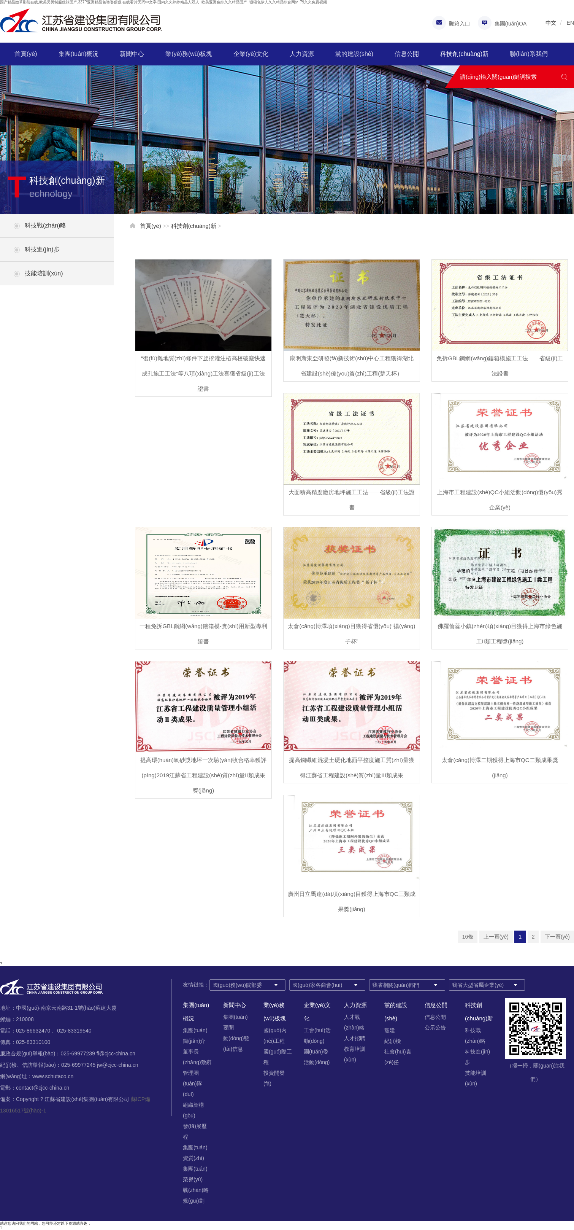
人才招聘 (354, 1038)
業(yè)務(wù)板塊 (188, 54)
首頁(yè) (25, 54)
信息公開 (407, 54)
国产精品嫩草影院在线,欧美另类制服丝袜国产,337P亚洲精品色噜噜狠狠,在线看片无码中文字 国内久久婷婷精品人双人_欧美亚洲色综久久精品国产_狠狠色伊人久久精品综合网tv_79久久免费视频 (163, 2)
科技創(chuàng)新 (464, 54)
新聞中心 (132, 54)
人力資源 (302, 54)
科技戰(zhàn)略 (45, 225)
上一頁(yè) (496, 937)
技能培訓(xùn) (44, 273)
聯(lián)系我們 (529, 54)
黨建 (389, 1030)
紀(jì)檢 (392, 1041)
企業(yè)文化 (250, 54)
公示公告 (435, 1028)
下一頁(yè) (557, 937)
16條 (468, 937)
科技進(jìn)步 (42, 249)
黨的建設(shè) (354, 54)
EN (570, 23)
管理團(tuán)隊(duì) (192, 1083)
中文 (550, 23)
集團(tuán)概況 (79, 54)
